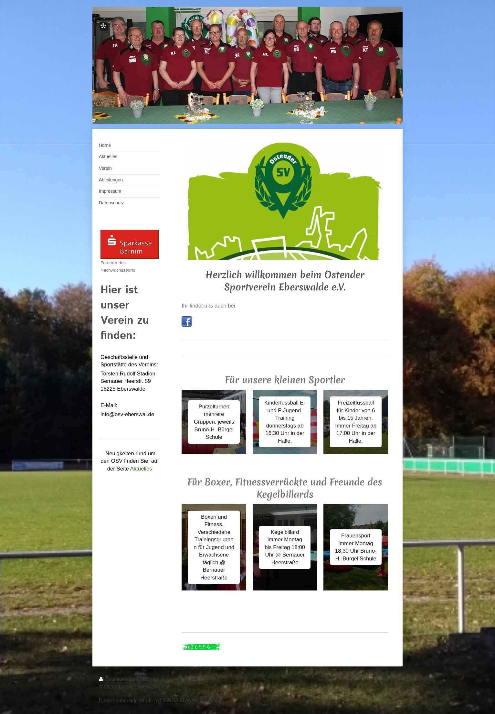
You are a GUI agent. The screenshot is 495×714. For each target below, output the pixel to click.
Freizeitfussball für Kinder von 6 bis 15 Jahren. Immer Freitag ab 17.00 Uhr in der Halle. (355, 422)
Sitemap (149, 679)
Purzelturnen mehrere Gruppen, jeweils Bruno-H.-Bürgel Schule (214, 422)
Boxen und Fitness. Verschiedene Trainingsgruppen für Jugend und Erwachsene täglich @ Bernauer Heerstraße (214, 547)
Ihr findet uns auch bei (208, 306)
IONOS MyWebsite (184, 700)
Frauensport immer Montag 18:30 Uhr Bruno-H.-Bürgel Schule (356, 547)
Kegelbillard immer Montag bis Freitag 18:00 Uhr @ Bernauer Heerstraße (285, 547)
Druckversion (118, 679)
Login (390, 679)
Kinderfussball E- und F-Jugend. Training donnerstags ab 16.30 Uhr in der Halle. (284, 422)
